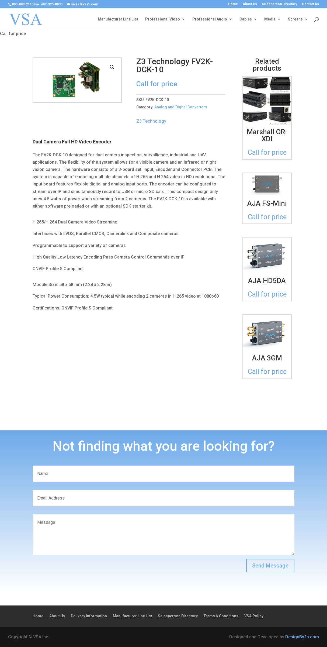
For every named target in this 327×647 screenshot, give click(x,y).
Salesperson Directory (279, 4)
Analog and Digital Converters (180, 107)
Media (270, 19)
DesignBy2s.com (302, 636)
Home (233, 4)
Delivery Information (89, 616)
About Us (250, 4)
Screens (295, 19)
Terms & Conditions (221, 616)
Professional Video (162, 19)
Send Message (270, 565)
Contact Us (310, 4)
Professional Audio (209, 19)
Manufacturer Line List (118, 19)
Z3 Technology (151, 121)
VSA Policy (253, 616)
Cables (245, 19)
